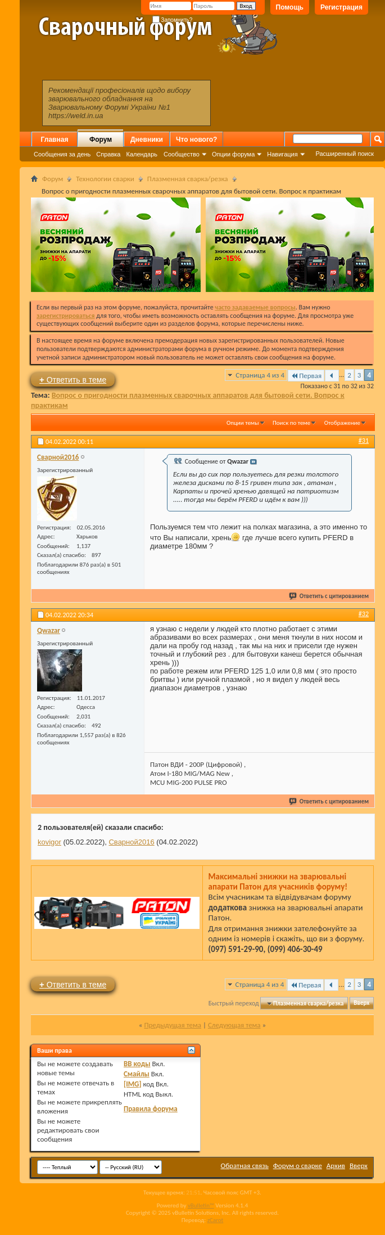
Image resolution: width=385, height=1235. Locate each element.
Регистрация (341, 7)
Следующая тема (234, 1025)
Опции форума (233, 154)
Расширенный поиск (344, 153)
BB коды (137, 1063)
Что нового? (196, 139)
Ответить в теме (72, 379)
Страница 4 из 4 (259, 375)
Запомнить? (172, 20)
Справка (108, 154)
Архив (336, 1165)
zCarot (215, 1220)
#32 (364, 614)
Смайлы (137, 1074)
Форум (100, 139)
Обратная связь (245, 1165)
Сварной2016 (131, 842)
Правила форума (151, 1108)
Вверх (361, 1003)
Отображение (342, 422)
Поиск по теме (291, 422)
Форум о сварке (297, 1165)
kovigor (49, 842)
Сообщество (182, 154)
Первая (306, 375)
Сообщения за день (62, 154)
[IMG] (133, 1084)
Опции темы (243, 422)
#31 (364, 440)
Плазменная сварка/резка (187, 178)
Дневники (146, 139)
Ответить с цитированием (329, 596)
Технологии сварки (105, 178)
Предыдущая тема (172, 1025)
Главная (55, 139)
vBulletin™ (201, 1205)
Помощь (290, 7)
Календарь (141, 154)
